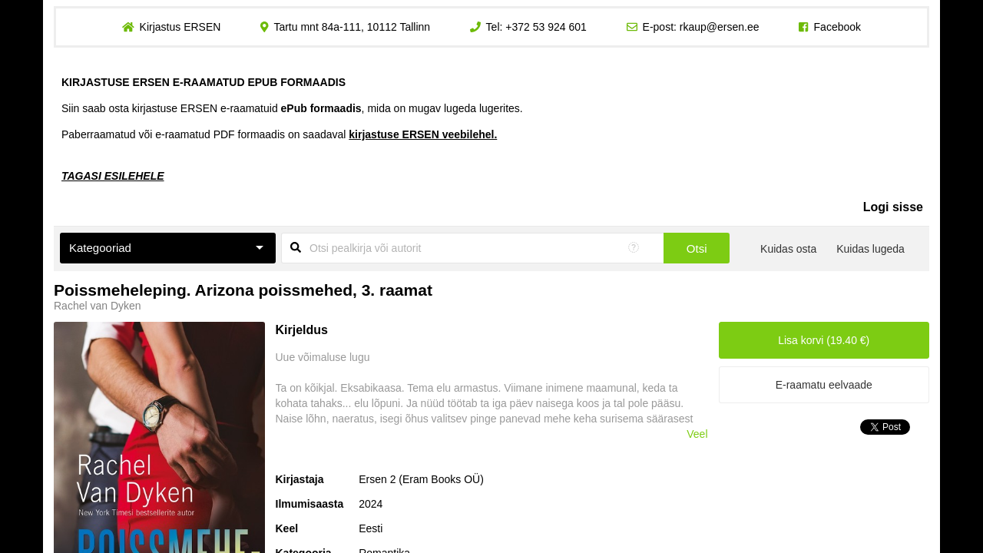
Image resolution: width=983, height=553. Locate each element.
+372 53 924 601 (546, 27)
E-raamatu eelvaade (824, 385)
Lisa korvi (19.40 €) (823, 340)
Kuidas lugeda (870, 249)
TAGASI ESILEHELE (112, 176)
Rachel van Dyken (97, 306)
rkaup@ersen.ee (720, 27)
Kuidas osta (788, 249)
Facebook (837, 27)
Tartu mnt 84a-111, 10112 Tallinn (351, 27)
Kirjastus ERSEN (179, 27)
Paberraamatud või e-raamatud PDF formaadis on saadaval (279, 134)
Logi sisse (893, 207)
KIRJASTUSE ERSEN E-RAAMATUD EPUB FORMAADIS (203, 82)
